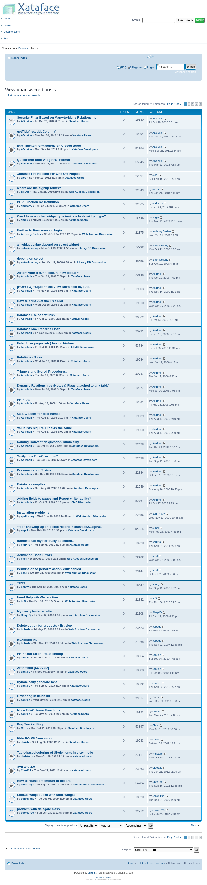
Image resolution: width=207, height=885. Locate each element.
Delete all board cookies (151, 863)
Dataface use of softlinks (36, 315)
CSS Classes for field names (38, 414)
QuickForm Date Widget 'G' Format (43, 160)
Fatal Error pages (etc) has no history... (46, 343)
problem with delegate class (38, 809)
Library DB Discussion (92, 248)
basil (24, 558)
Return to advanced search (24, 95)
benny (25, 586)
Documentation (12, 31)
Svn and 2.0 (26, 766)
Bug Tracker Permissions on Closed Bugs (49, 145)
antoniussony (29, 248)
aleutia (25, 191)
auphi (24, 530)
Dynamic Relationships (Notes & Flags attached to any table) (63, 385)
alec (23, 177)
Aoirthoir (26, 276)
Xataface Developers (85, 149)
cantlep (25, 657)
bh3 (23, 601)
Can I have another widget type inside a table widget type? (61, 216)
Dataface (23, 48)
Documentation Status (34, 470)
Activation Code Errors (34, 555)
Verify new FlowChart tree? (37, 456)
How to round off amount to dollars (44, 781)
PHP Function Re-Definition (38, 202)
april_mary (28, 516)
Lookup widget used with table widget (46, 795)
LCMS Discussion (82, 347)
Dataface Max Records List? (38, 329)
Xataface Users (79, 121)
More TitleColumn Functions (38, 710)
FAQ (123, 67)
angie (24, 220)
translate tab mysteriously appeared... (46, 541)
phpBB (91, 872)
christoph (27, 756)
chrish (25, 742)
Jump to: (126, 849)
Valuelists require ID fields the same (44, 428)
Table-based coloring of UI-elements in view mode (55, 752)
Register (137, 67)
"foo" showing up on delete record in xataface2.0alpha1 (59, 527)
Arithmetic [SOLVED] (33, 668)
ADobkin (26, 121)
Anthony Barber (31, 234)
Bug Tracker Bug (30, 724)
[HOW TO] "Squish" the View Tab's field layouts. (53, 287)
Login (150, 67)
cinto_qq (26, 784)
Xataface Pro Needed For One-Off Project (48, 174)
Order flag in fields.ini (33, 696)
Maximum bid (27, 639)
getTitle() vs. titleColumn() (36, 131)
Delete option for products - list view (44, 625)
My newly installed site (34, 611)
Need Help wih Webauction (37, 597)
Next (194, 825)
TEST (21, 583)
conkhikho (27, 798)
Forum (7, 25)
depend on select (30, 258)
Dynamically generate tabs (37, 682)
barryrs (25, 544)
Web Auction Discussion (84, 191)
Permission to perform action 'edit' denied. (49, 569)
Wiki (6, 38)
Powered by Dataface (104, 878)
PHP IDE (23, 399)
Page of (174, 103)
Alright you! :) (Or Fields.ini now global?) (48, 272)
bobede (25, 629)
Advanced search (185, 71)
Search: (136, 20)
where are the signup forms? (39, 188)
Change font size (150, 57)
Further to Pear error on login (39, 230)
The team (128, 863)
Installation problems (33, 512)
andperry (26, 205)
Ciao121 (26, 770)
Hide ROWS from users (34, 738)
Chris (24, 728)
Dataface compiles (31, 484)
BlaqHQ (26, 615)
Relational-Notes (29, 357)
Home (7, 18)
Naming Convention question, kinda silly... (49, 442)
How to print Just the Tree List (40, 301)
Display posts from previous (71, 825)
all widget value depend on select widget (48, 244)
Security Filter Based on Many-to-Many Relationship (56, 117)
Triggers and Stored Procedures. (42, 371)
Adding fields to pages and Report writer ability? (54, 498)
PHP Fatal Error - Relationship (40, 654)
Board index (19, 57)
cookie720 (27, 812)
